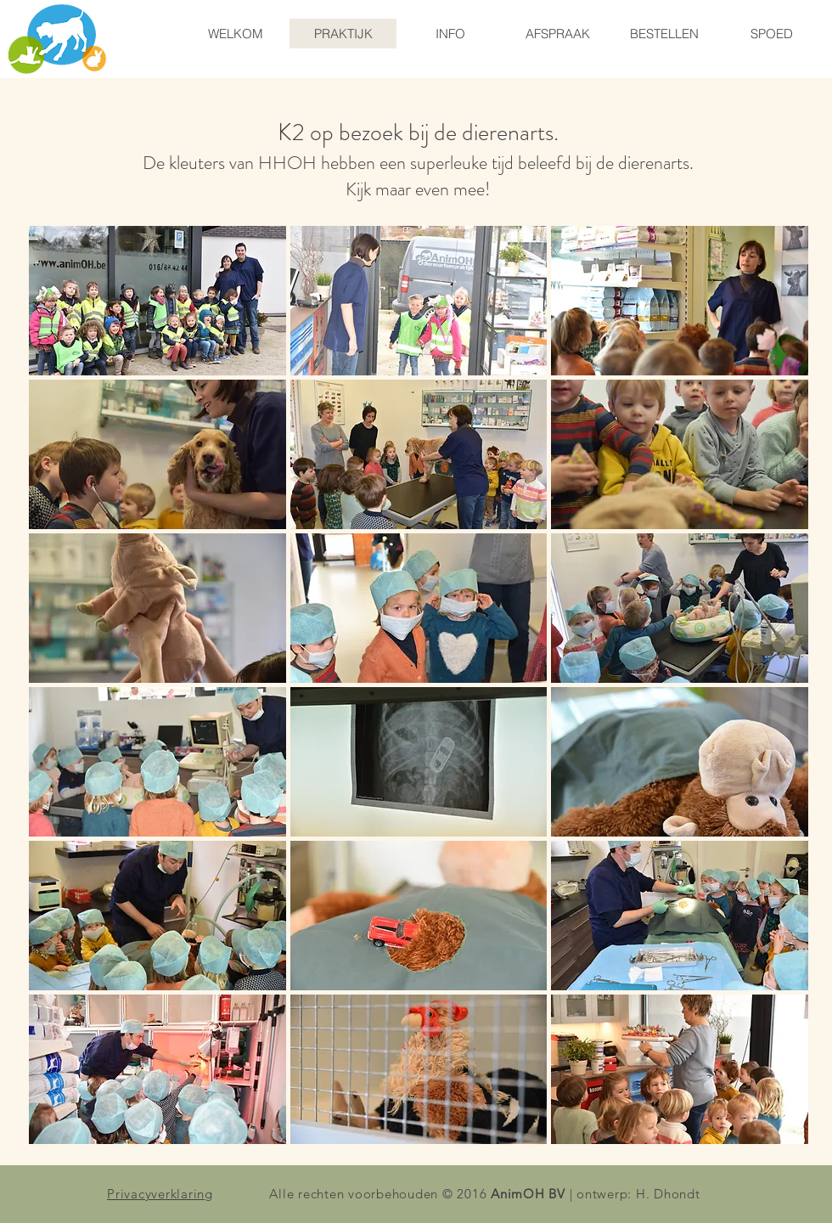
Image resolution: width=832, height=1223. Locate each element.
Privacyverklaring (160, 1194)
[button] (157, 300)
